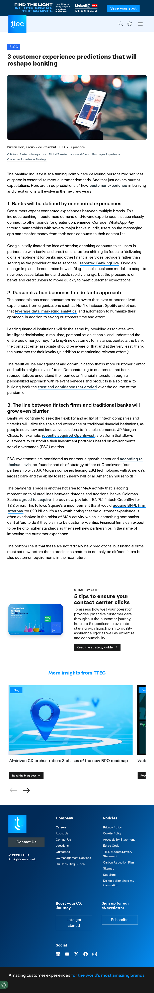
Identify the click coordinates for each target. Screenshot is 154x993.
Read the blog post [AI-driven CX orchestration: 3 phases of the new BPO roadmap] (26, 775)
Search (121, 23)
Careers (61, 827)
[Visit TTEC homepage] (17, 823)
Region (129, 23)
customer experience (108, 185)
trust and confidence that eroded (67, 386)
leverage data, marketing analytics (45, 311)
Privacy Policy (112, 827)
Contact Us (26, 841)
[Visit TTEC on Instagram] (94, 954)
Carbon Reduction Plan (118, 862)
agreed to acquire (35, 499)
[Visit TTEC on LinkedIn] (58, 954)
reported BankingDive (99, 263)
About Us (62, 833)
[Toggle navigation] (140, 24)
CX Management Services (73, 858)
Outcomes (63, 852)
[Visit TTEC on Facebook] (85, 954)
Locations (62, 845)
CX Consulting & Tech (70, 864)
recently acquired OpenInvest (68, 435)
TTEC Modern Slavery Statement (117, 854)
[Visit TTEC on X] (76, 954)
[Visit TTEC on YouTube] (67, 954)
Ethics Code (111, 845)
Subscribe (120, 919)
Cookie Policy (112, 833)
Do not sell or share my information (118, 883)
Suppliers (109, 875)
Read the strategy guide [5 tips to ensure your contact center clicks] (97, 647)
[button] (26, 790)
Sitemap (108, 868)
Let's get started (74, 922)
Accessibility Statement (119, 839)
